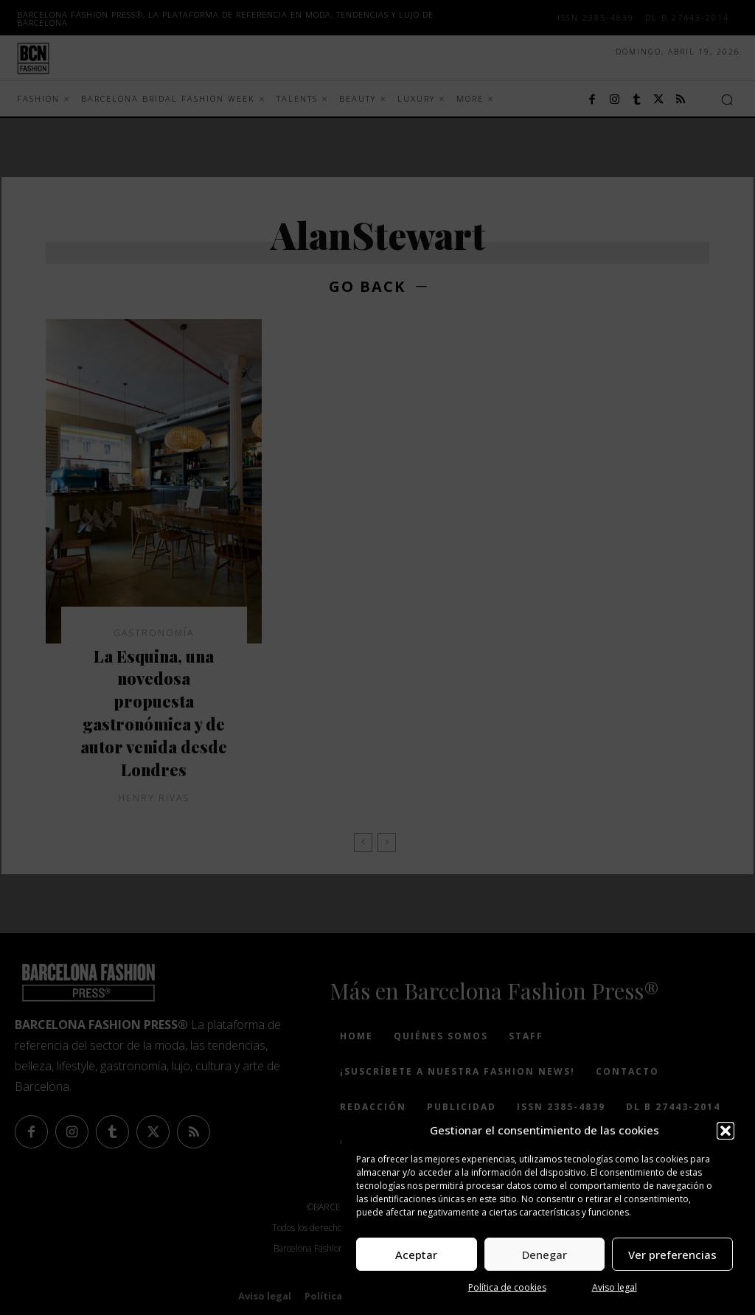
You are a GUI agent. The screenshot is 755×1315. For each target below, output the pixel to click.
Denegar (544, 1254)
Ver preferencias (672, 1254)
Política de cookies (507, 1287)
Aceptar (416, 1254)
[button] (725, 1130)
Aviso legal (614, 1287)
